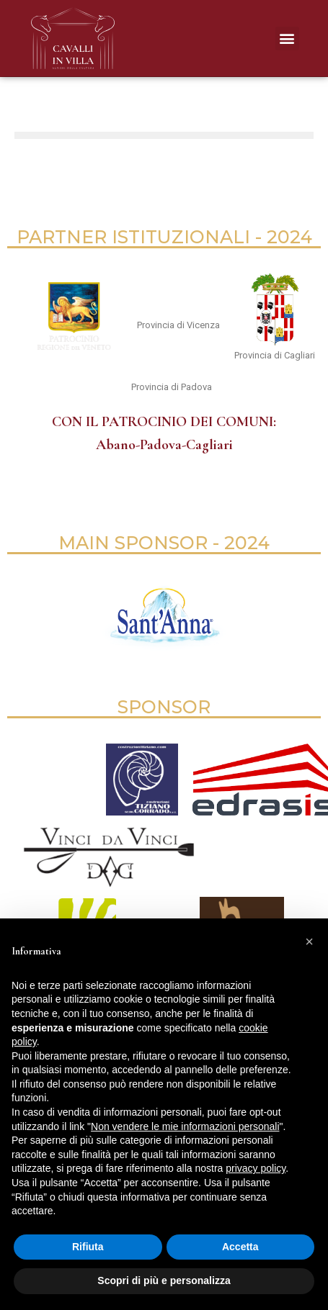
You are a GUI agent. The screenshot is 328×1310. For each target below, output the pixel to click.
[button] (287, 38)
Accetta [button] (240, 1246)
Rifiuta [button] (88, 1246)
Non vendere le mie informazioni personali (185, 1126)
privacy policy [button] (255, 1168)
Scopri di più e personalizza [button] (163, 1280)
